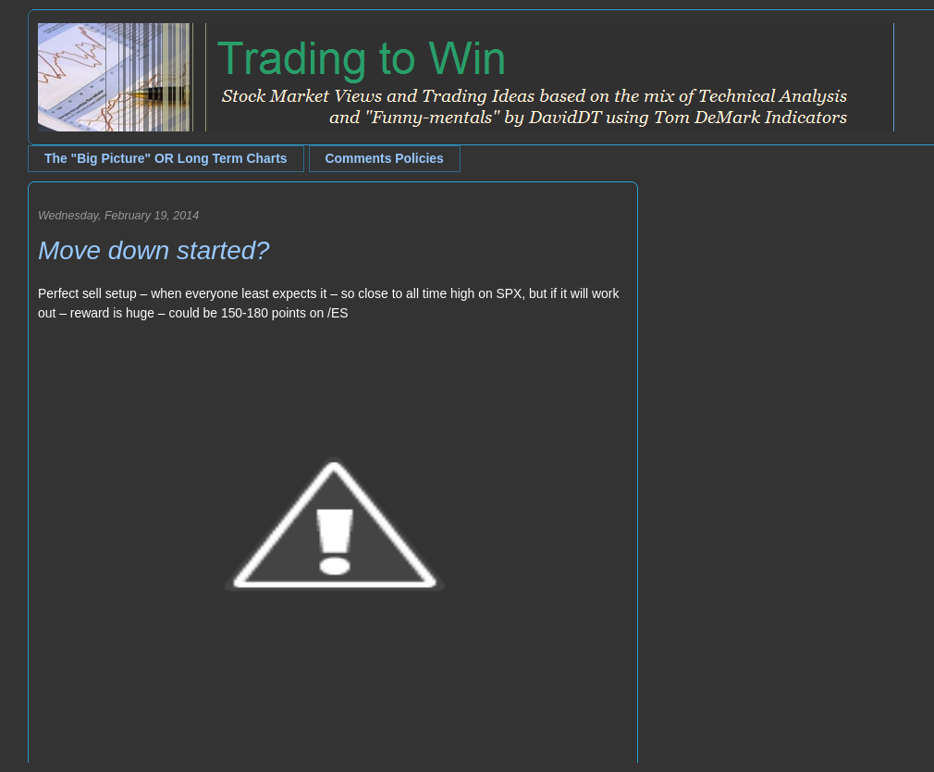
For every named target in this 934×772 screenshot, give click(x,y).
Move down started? (154, 250)
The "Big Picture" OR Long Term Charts (166, 158)
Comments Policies (385, 158)
